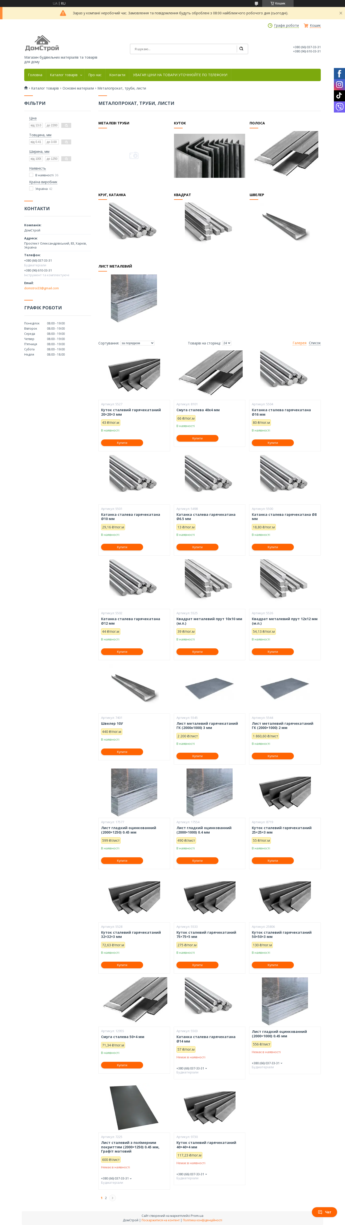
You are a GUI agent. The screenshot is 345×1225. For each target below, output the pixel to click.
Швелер (257, 195)
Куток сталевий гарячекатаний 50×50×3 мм (282, 934)
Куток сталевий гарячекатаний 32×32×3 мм (131, 934)
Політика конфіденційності (202, 1220)
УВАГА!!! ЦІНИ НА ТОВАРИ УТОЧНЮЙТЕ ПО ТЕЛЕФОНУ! (180, 75)
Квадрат (182, 195)
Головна (35, 75)
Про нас (95, 75)
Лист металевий (115, 266)
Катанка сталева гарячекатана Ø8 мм (284, 516)
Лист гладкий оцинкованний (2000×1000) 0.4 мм (204, 830)
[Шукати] (241, 48)
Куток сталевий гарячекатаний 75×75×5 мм (206, 934)
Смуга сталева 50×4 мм (122, 1037)
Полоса (257, 123)
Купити (122, 443)
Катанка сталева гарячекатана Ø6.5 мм (206, 516)
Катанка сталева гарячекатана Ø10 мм (130, 516)
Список (315, 343)
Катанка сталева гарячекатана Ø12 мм (130, 621)
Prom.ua (197, 1215)
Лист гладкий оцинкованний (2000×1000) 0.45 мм (279, 1033)
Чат (324, 1212)
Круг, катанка (112, 195)
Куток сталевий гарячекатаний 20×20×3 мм (131, 412)
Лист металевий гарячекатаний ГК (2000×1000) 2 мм (282, 725)
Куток (180, 123)
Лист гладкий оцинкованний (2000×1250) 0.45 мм (128, 830)
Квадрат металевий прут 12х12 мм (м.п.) (285, 621)
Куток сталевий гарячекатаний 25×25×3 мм (282, 830)
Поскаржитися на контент (161, 1220)
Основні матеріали (78, 88)
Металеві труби (114, 123)
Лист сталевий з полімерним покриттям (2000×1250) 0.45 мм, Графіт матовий (130, 1147)
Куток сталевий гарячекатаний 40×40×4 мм (206, 1144)
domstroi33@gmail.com (41, 288)
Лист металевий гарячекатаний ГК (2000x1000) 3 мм (207, 725)
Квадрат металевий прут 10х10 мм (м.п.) (209, 621)
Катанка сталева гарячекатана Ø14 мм (206, 1039)
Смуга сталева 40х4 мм (198, 410)
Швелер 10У (112, 723)
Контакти (117, 75)
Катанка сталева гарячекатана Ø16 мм (281, 412)
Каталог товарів (64, 75)
